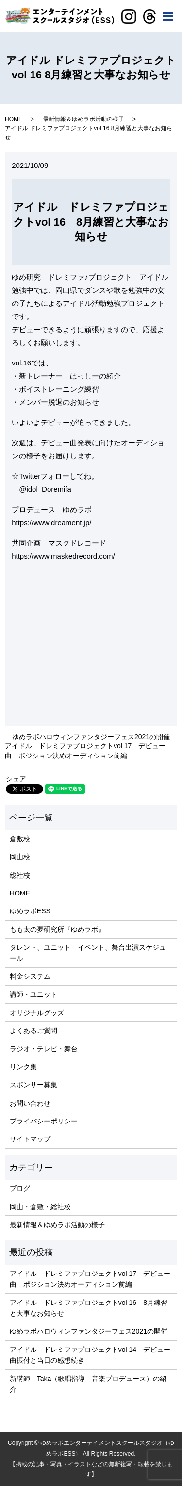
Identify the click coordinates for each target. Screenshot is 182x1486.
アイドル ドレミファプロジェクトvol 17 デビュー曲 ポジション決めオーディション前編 (85, 750)
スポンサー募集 (33, 1085)
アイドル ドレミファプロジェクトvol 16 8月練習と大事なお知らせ (88, 1308)
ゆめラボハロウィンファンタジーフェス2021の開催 (91, 737)
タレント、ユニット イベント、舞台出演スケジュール (88, 952)
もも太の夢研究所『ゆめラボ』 (57, 929)
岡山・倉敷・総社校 (40, 1207)
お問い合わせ (30, 1103)
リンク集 (23, 1067)
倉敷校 (20, 839)
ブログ (20, 1188)
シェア (16, 779)
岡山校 (20, 857)
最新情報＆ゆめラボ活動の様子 (83, 119)
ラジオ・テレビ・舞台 (44, 1049)
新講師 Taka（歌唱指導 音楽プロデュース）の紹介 (88, 1384)
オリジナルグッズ (37, 1012)
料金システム (30, 976)
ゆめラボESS (30, 911)
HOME (13, 119)
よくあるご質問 (33, 1030)
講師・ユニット (33, 994)
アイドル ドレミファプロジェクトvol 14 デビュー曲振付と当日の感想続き (90, 1355)
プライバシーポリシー (44, 1121)
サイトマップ (30, 1139)
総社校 (20, 875)
